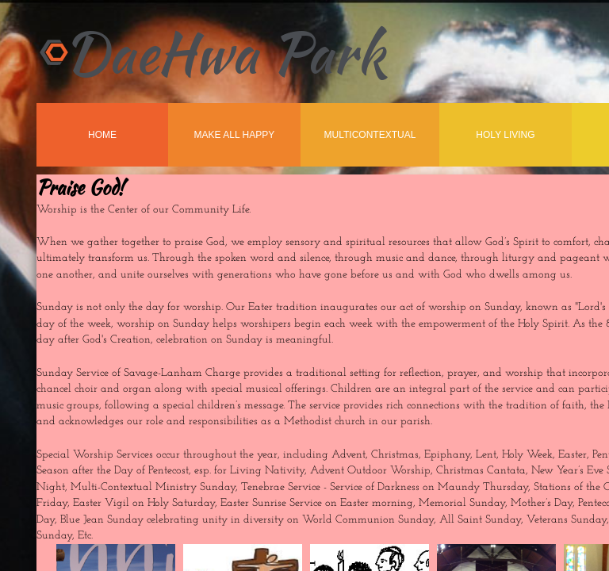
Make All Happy (234, 134)
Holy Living (505, 134)
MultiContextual (370, 134)
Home (102, 134)
